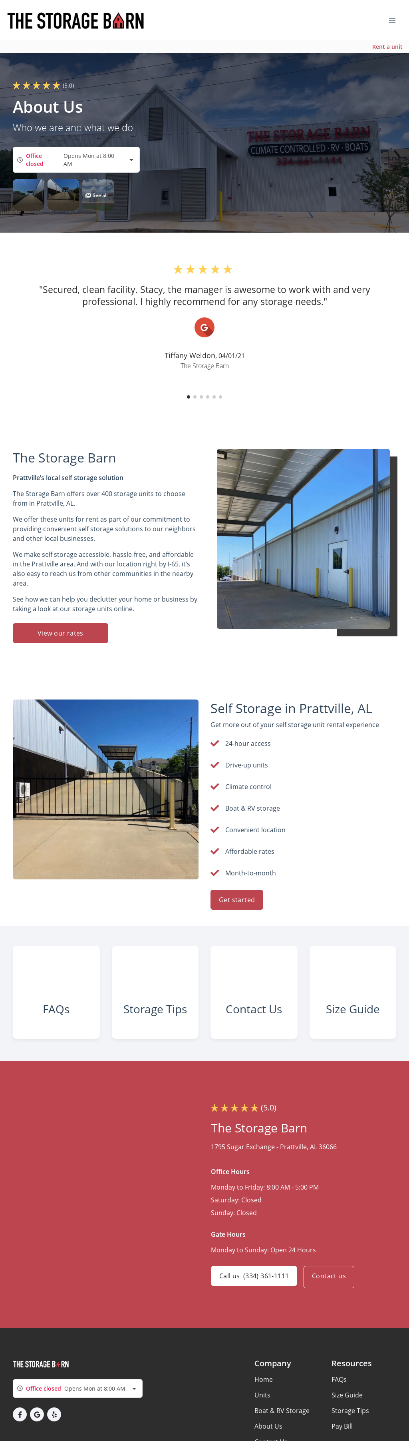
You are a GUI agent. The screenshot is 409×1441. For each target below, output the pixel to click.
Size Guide (347, 1409)
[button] (28, 195)
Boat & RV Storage (282, 1425)
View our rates (60, 633)
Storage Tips (350, 1425)
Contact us (332, 1291)
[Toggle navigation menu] (395, 20)
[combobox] (76, 160)
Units (262, 1409)
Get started (237, 899)
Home (263, 1393)
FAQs (339, 1393)
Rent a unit (387, 46)
